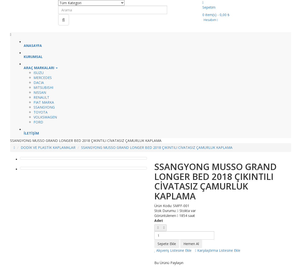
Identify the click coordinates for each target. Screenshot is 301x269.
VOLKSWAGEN (45, 117)
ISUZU (39, 72)
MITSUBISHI (43, 87)
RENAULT (41, 97)
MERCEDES (43, 77)
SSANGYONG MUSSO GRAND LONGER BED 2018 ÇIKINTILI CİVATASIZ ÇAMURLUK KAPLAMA (156, 147)
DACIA (39, 82)
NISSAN (40, 92)
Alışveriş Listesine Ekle (173, 250)
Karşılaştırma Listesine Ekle (217, 250)
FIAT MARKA (44, 102)
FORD (38, 122)
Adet (158, 220)
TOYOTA (41, 112)
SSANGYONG (44, 107)
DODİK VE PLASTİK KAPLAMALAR (48, 147)
